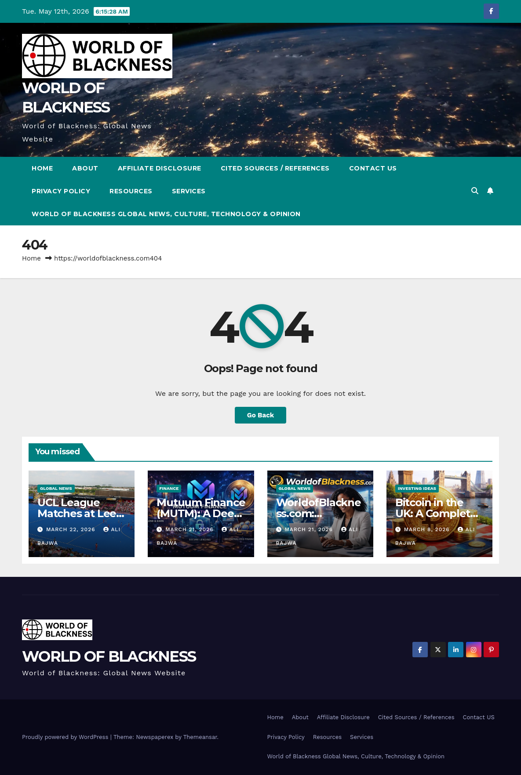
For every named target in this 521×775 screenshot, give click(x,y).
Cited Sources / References (275, 168)
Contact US (373, 168)
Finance (169, 488)
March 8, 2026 (428, 529)
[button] (474, 191)
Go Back (260, 415)
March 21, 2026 (190, 529)
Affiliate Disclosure (159, 168)
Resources (131, 191)
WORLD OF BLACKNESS (109, 656)
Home (42, 168)
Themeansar (200, 737)
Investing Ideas (417, 488)
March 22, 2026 (71, 529)
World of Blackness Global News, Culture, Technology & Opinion (166, 214)
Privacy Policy (61, 191)
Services (189, 191)
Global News (56, 488)
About (85, 168)
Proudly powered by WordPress (66, 737)
